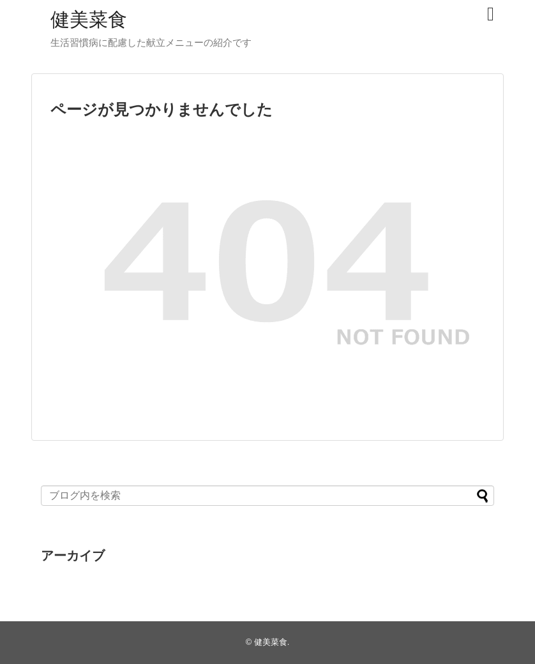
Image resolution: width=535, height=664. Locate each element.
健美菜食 (88, 19)
